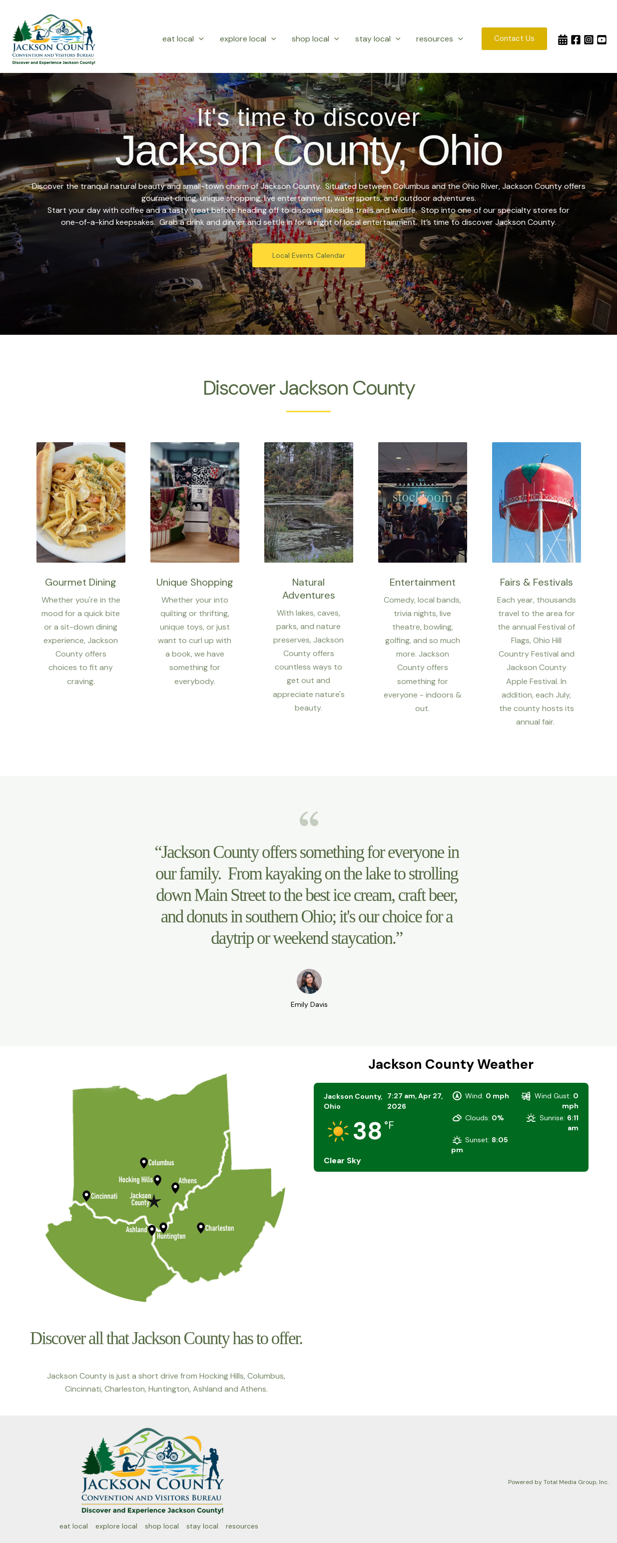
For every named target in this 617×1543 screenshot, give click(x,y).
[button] (199, 38)
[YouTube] (602, 39)
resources (439, 38)
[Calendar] (563, 39)
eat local (183, 38)
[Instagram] (589, 39)
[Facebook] (576, 39)
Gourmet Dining (80, 582)
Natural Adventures (308, 589)
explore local (248, 38)
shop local (315, 38)
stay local (378, 38)
